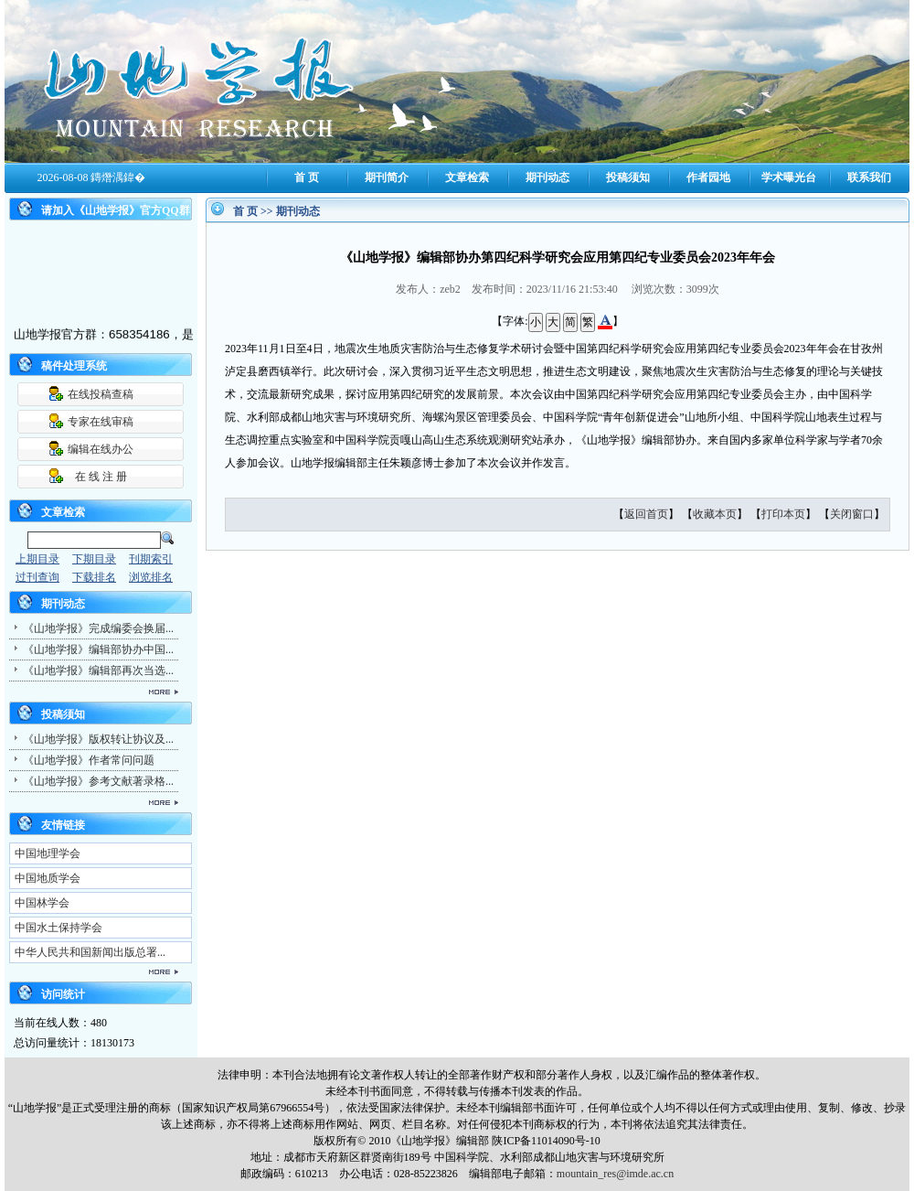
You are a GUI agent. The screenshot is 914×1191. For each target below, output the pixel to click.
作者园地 (708, 177)
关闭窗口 (852, 514)
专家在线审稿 (100, 421)
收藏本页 (715, 514)
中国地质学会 (47, 878)
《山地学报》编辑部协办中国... (98, 649)
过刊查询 (37, 577)
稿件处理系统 (74, 365)
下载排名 (94, 577)
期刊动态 (547, 177)
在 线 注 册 (101, 476)
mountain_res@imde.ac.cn (615, 1173)
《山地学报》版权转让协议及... (98, 739)
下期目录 (94, 559)
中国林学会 (42, 902)
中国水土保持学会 (58, 927)
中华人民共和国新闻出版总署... (90, 952)
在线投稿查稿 (100, 394)
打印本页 (783, 514)
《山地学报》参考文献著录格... (98, 781)
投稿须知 (628, 177)
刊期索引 (151, 559)
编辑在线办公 (100, 449)
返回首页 (646, 514)
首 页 (306, 177)
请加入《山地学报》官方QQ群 (115, 210)
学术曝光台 (788, 177)
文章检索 (467, 177)
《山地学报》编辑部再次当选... (98, 670)
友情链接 (63, 825)
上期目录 (37, 559)
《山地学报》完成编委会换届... (98, 628)
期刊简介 (387, 177)
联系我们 (869, 177)
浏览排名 (151, 577)
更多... (91, 691)
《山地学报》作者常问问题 (88, 760)
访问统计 (63, 994)
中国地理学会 (47, 853)
